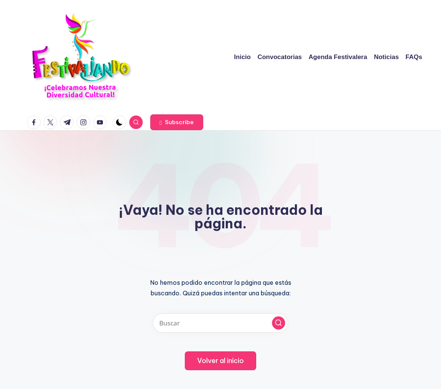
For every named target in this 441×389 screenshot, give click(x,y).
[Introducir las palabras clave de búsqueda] (220, 323)
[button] (176, 122)
